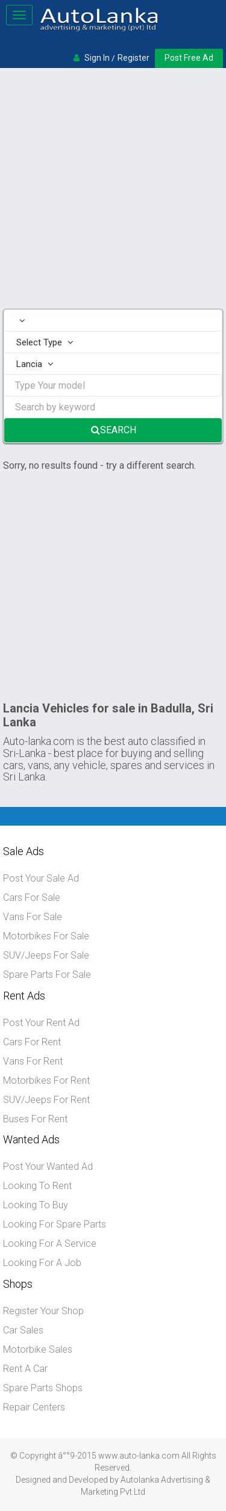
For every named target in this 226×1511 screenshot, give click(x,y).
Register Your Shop (43, 1311)
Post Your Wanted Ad (48, 1166)
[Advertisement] (113, 190)
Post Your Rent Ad (41, 1022)
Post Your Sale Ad (41, 878)
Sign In (97, 58)
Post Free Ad (189, 58)
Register (133, 58)
